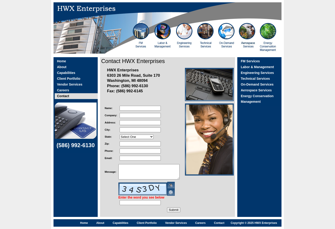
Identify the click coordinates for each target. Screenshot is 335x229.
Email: (108, 158)
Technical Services (255, 78)
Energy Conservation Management (257, 98)
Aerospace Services (256, 90)
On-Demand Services (257, 84)
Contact (63, 96)
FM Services (250, 61)
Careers (63, 90)
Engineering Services (257, 73)
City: (107, 129)
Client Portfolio (68, 78)
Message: (110, 171)
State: (108, 136)
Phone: (109, 150)
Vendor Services (69, 84)
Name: (109, 108)
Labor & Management (257, 67)
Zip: (107, 143)
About (61, 67)
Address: (110, 122)
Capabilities (66, 73)
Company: (111, 115)
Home (61, 61)
